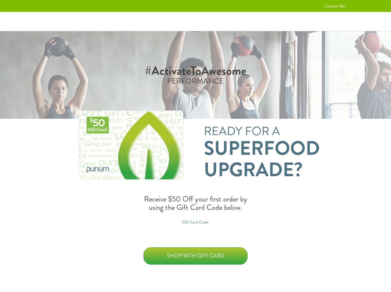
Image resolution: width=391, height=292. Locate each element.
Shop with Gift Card (195, 256)
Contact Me (335, 6)
